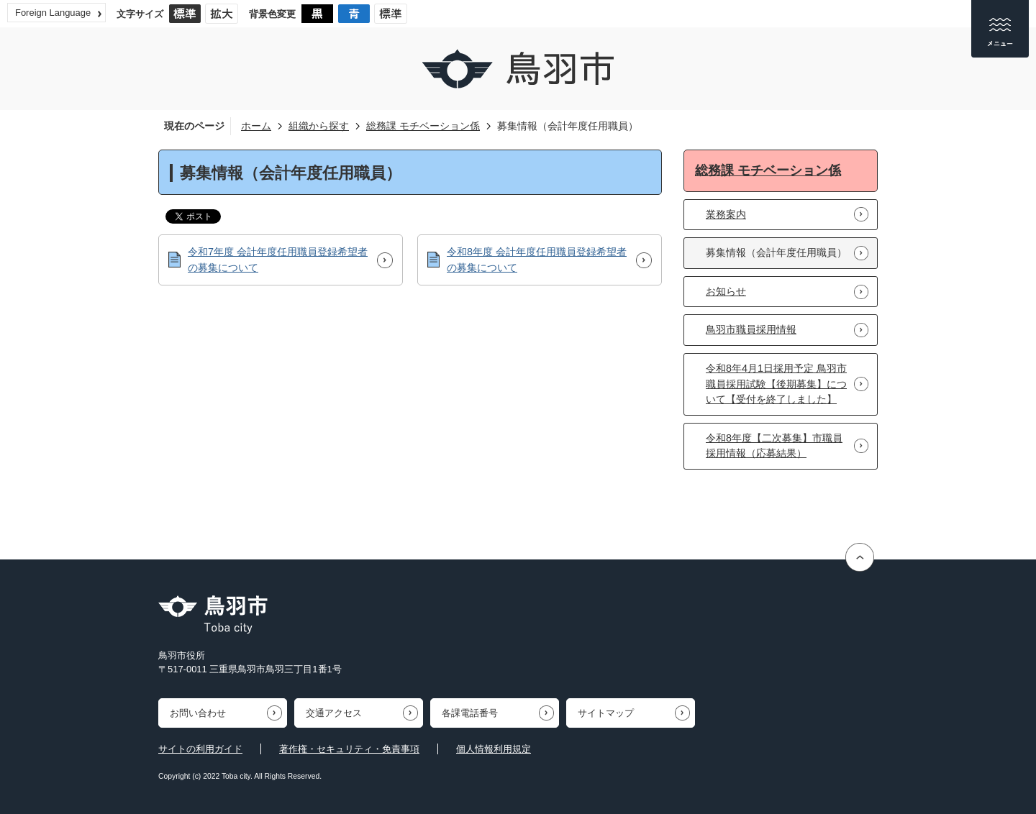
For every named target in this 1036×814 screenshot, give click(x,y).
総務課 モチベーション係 (423, 126)
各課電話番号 (470, 713)
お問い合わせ (198, 713)
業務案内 (726, 214)
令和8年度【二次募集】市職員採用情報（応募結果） (774, 445)
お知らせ (726, 291)
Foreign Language (53, 12)
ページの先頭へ (861, 557)
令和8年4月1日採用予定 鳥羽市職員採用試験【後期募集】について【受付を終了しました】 (776, 383)
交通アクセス (334, 713)
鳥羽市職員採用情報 (751, 329)
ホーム (256, 126)
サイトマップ (606, 713)
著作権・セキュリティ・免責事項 (349, 749)
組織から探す (318, 126)
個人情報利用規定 (493, 749)
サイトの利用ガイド (200, 749)
